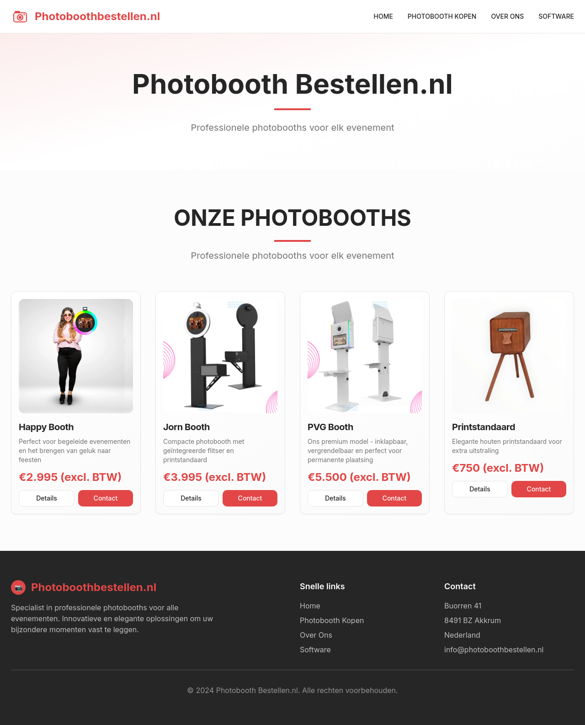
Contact (106, 498)
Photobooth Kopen (332, 620)
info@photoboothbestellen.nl (493, 649)
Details (46, 498)
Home (310, 605)
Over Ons (316, 635)
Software (315, 649)
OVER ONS (507, 16)
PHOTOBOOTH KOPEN (442, 16)
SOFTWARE (556, 16)
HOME (383, 16)
